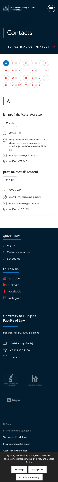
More (10, 123)
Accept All (37, 470)
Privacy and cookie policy (16, 444)
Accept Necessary (29, 477)
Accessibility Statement (15, 451)
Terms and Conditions (15, 437)
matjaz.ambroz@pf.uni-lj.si (24, 204)
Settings (19, 470)
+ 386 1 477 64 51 (19, 161)
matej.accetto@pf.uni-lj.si (23, 156)
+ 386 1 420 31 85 (19, 209)
